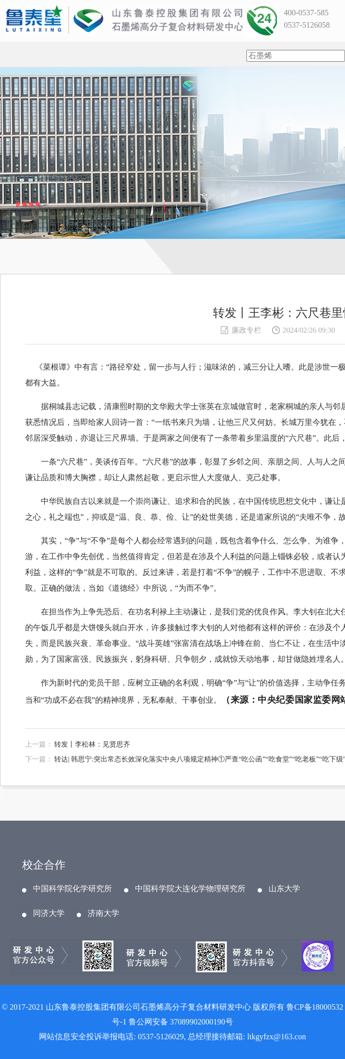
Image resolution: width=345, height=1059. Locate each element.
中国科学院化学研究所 (72, 889)
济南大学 (103, 913)
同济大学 (49, 913)
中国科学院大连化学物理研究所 (190, 889)
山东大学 (284, 889)
